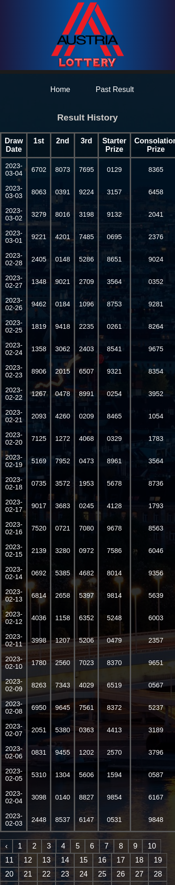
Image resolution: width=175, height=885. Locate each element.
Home (60, 89)
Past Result (115, 89)
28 (158, 874)
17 (121, 860)
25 (102, 874)
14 (65, 860)
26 (121, 874)
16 (102, 860)
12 (28, 860)
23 (65, 874)
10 (151, 846)
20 (9, 874)
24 (83, 874)
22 (46, 874)
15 (83, 860)
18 (139, 860)
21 (28, 874)
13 (46, 860)
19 (158, 860)
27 (139, 874)
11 (9, 860)
